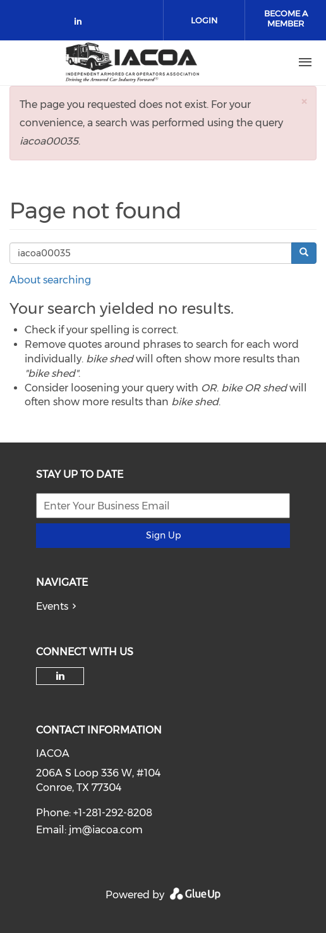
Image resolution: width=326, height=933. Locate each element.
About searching (50, 280)
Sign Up (163, 535)
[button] (304, 101)
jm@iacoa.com (106, 830)
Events (52, 606)
